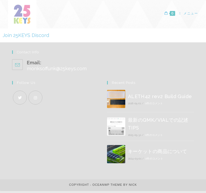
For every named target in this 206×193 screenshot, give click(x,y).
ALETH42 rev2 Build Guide (160, 99)
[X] (20, 100)
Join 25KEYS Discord (26, 35)
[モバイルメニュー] (186, 13)
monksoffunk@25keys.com (57, 71)
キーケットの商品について (157, 154)
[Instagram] (35, 100)
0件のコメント (154, 106)
